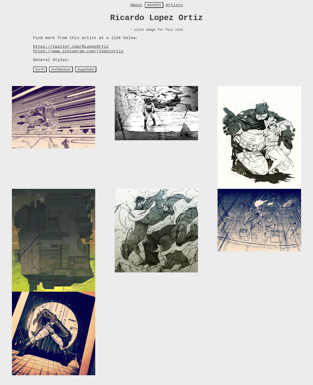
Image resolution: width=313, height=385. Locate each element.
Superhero (85, 69)
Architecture (61, 69)
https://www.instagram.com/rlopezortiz (78, 51)
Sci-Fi (39, 69)
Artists (174, 5)
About (136, 5)
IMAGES (154, 5)
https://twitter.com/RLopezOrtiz (71, 46)
